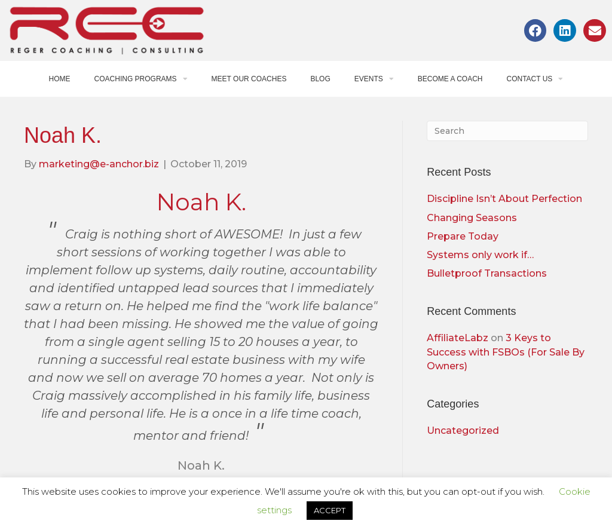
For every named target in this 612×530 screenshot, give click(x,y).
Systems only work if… (480, 255)
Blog (320, 79)
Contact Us (534, 78)
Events (374, 78)
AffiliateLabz (457, 338)
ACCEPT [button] (329, 510)
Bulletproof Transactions (487, 273)
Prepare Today (462, 236)
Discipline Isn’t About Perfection (504, 198)
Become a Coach (450, 79)
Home (60, 79)
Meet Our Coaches (249, 79)
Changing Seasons (472, 217)
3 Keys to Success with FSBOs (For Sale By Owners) (506, 351)
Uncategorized (463, 430)
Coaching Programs (141, 78)
